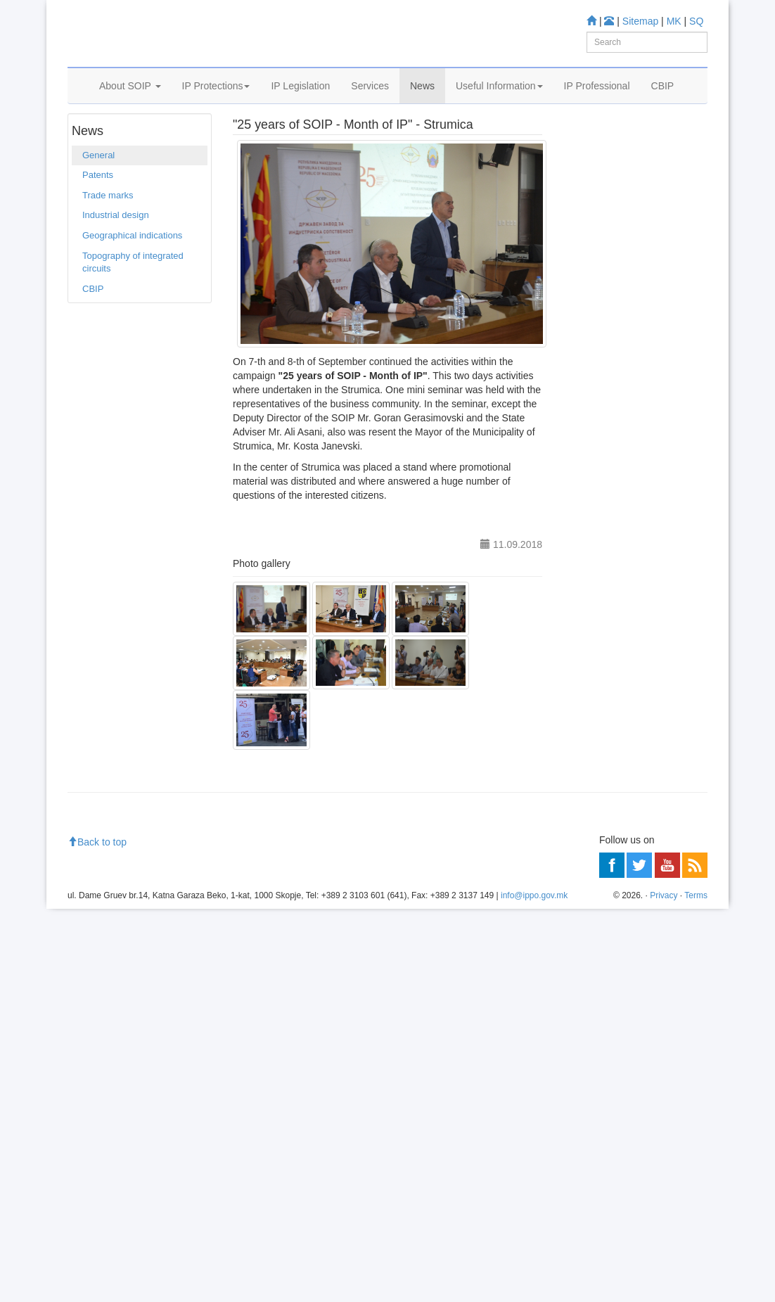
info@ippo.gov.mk (534, 1289)
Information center (606, 562)
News (422, 103)
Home (89, 140)
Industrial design (115, 258)
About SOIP (130, 103)
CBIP (662, 103)
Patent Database (626, 330)
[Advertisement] (635, 924)
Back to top (97, 1234)
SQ (696, 21)
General (160, 140)
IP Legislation (300, 103)
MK (674, 21)
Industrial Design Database (626, 372)
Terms (695, 1289)
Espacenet (613, 416)
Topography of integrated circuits (133, 305)
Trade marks (107, 237)
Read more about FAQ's (618, 663)
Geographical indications (132, 277)
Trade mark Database (636, 348)
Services (370, 103)
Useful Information (499, 103)
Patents (97, 217)
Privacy (663, 1289)
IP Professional (597, 103)
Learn (581, 252)
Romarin (609, 434)
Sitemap (640, 21)
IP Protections (216, 103)
